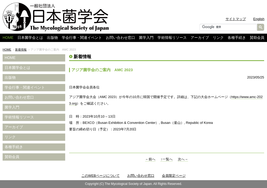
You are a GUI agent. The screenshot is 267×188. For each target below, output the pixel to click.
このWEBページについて (100, 176)
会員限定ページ (174, 176)
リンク (218, 38)
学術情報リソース (172, 38)
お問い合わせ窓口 (120, 38)
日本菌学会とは (30, 38)
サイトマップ (236, 19)
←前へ (150, 159)
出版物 (52, 38)
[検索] (227, 27)
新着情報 (21, 49)
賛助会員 (257, 38)
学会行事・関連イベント (82, 38)
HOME (7, 49)
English (258, 19)
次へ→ (183, 159)
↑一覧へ (167, 159)
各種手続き (237, 38)
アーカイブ (200, 38)
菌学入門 (146, 38)
